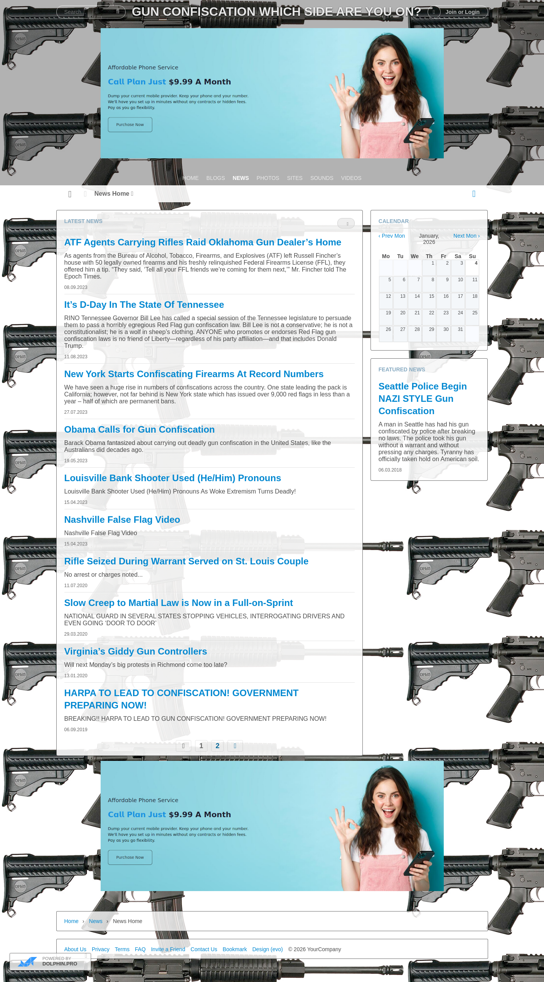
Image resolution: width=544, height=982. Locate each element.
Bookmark (234, 949)
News (96, 921)
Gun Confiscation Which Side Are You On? (276, 11)
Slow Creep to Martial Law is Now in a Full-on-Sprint (178, 603)
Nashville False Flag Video (122, 519)
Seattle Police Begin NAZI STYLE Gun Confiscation (423, 398)
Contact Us (203, 949)
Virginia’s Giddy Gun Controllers (135, 651)
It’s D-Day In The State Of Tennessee (144, 304)
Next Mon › (466, 236)
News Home (113, 193)
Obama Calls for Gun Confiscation (139, 429)
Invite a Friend (168, 949)
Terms (122, 949)
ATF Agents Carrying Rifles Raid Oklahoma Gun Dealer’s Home (203, 242)
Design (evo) (267, 949)
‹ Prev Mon (392, 236)
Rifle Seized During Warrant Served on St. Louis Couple (186, 561)
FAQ (140, 949)
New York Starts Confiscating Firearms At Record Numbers (194, 374)
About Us (75, 949)
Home (71, 921)
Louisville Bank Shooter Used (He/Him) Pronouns (172, 478)
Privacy (100, 949)
